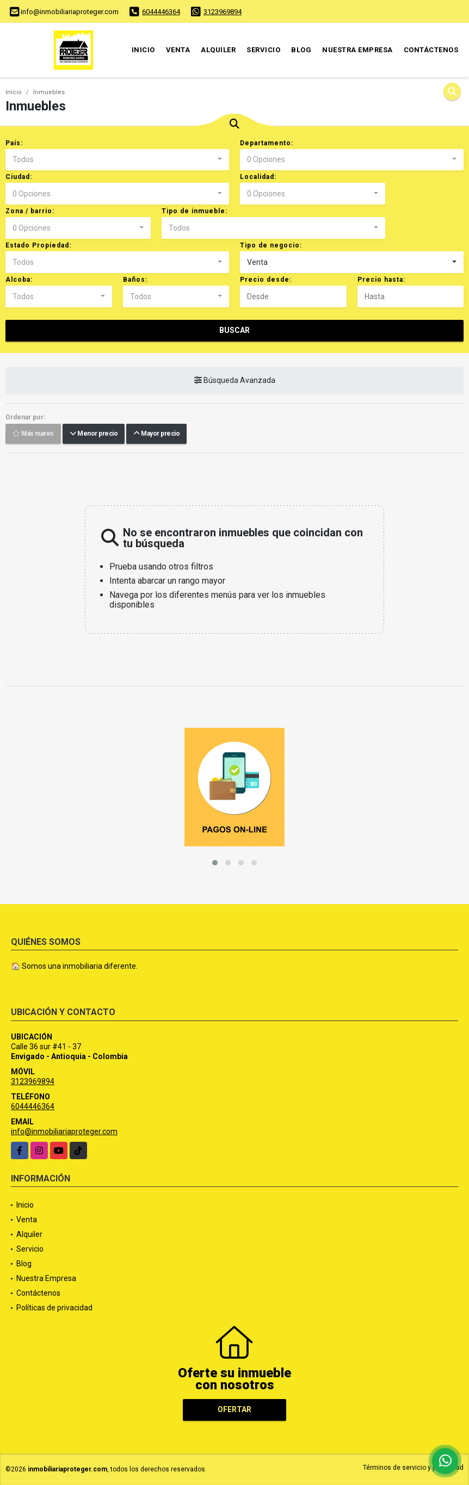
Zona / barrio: (29, 211)
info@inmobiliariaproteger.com (64, 1131)
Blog (301, 50)
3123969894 (222, 12)
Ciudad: (18, 177)
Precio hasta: (381, 279)
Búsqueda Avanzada (234, 380)
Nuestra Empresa (357, 50)
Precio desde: (266, 279)
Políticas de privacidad (54, 1307)
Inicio (143, 50)
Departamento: (266, 143)
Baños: (135, 279)
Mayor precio (156, 434)
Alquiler (218, 50)
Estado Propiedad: (38, 245)
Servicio (263, 50)
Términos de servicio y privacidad (413, 1467)
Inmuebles (49, 92)
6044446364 (161, 12)
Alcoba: (19, 279)
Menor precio (94, 434)
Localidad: (258, 177)
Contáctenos (431, 50)
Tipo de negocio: (271, 245)
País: (14, 143)
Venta (178, 50)
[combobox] (117, 160)
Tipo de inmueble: (194, 211)
